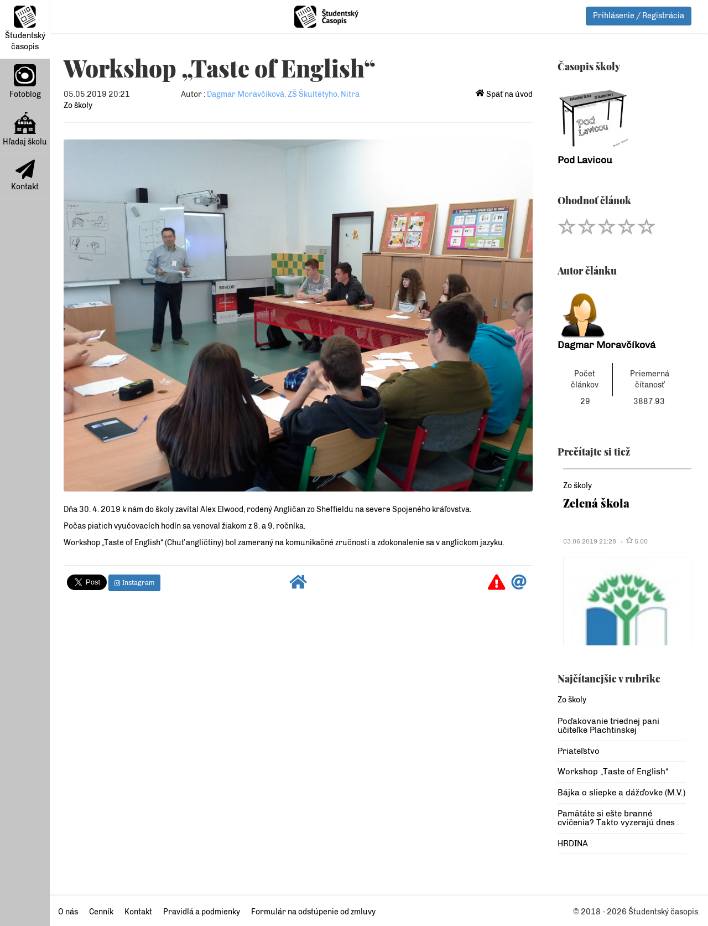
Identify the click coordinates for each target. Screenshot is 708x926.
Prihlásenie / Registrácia (638, 15)
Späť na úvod (504, 94)
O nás (68, 912)
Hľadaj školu (25, 129)
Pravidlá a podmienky (201, 912)
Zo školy (78, 105)
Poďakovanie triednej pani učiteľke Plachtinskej (608, 726)
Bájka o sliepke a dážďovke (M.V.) (621, 793)
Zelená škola (596, 502)
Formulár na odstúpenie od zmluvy (313, 912)
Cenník (101, 912)
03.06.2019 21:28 (589, 541)
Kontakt (25, 175)
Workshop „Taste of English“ (613, 772)
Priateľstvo (579, 751)
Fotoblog (25, 81)
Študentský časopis (25, 28)
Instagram (134, 583)
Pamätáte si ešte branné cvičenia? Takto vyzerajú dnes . (618, 818)
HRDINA (573, 844)
